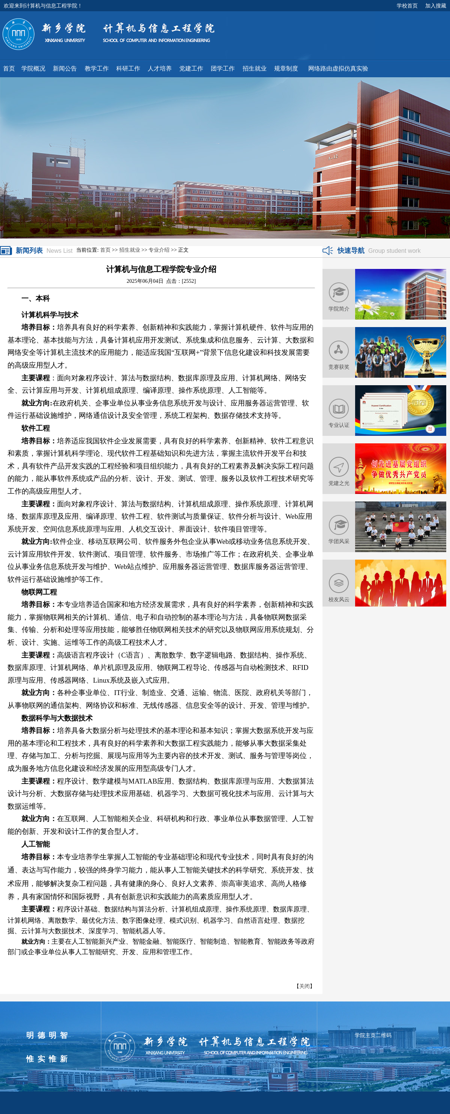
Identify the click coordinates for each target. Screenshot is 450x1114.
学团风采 (339, 541)
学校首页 (407, 6)
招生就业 (129, 250)
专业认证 (339, 425)
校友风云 (339, 599)
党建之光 (339, 483)
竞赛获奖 (339, 367)
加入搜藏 (435, 6)
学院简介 (339, 309)
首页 (105, 250)
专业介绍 (159, 250)
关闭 (304, 986)
